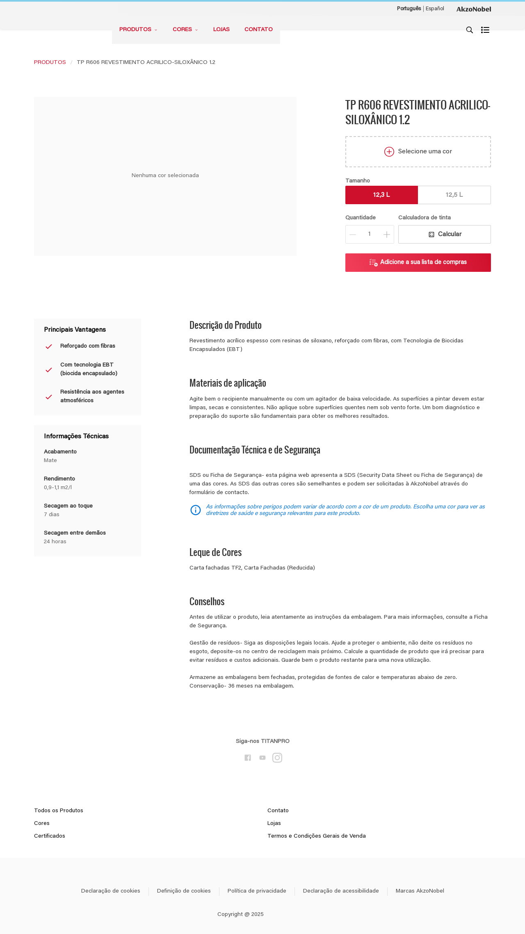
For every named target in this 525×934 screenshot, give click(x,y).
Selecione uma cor (418, 152)
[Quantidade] (369, 234)
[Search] (470, 30)
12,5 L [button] (454, 195)
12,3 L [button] (381, 195)
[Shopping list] (486, 30)
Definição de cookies (184, 891)
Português (409, 8)
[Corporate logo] (474, 9)
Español (435, 8)
